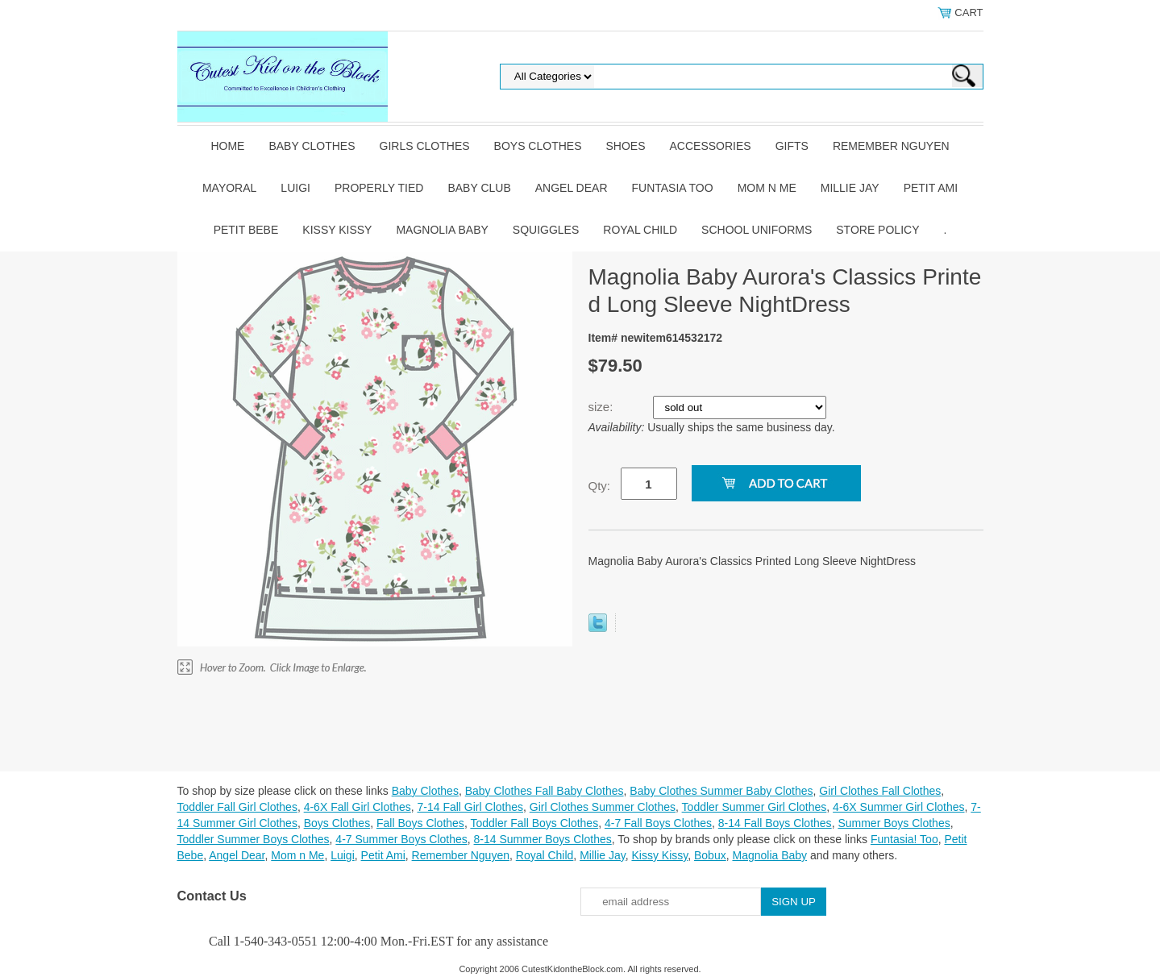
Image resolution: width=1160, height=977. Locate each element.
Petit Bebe (246, 229)
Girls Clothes (425, 145)
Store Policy (877, 229)
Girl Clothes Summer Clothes (603, 806)
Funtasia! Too (904, 839)
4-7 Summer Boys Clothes (401, 839)
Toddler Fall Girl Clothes (237, 806)
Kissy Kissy (337, 229)
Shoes (626, 145)
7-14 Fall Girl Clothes (471, 806)
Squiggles (546, 229)
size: (602, 407)
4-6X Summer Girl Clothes (898, 806)
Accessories (710, 145)
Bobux (710, 855)
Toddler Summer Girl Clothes (754, 806)
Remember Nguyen (891, 145)
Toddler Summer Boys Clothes (253, 839)
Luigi (295, 187)
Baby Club (478, 187)
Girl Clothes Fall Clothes (880, 790)
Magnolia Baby (442, 229)
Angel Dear (571, 187)
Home (227, 145)
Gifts (792, 145)
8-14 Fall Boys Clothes (775, 823)
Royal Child (640, 229)
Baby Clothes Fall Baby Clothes (544, 790)
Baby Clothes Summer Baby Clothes (721, 790)
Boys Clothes (538, 145)
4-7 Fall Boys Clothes (658, 823)
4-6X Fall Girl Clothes (357, 806)
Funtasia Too (672, 187)
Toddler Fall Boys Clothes (534, 823)
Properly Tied (379, 187)
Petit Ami (931, 187)
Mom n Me (767, 187)
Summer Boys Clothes (894, 823)
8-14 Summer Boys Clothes (543, 839)
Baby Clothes (311, 145)
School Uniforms (756, 229)
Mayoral (229, 187)
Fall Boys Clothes (420, 823)
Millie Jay (850, 187)
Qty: (599, 486)
